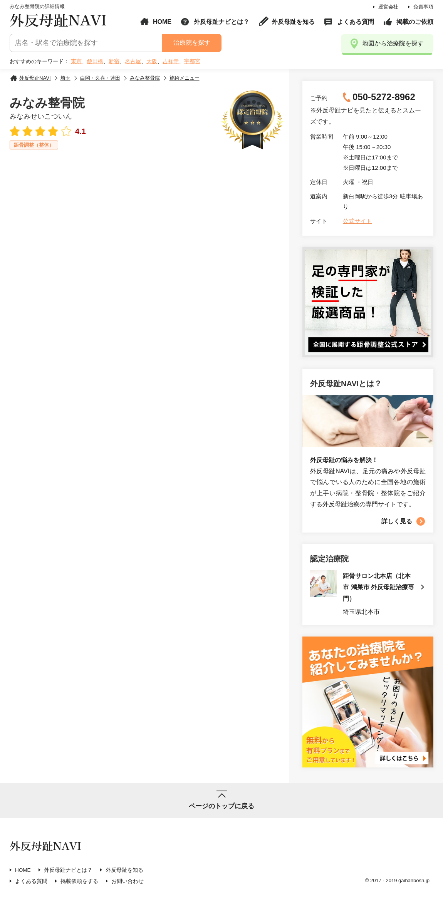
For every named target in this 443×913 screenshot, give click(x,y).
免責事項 (423, 7)
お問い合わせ (127, 882)
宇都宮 (192, 61)
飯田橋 (95, 61)
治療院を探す (191, 42)
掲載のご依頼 (414, 21)
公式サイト (357, 221)
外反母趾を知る (293, 21)
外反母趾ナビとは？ (221, 21)
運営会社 (388, 7)
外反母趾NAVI (58, 21)
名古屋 (133, 61)
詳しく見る (396, 521)
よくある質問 (355, 21)
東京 (76, 61)
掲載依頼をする (79, 882)
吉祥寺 (171, 61)
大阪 (151, 61)
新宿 (114, 61)
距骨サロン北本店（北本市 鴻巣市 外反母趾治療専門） (379, 588)
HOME (162, 21)
